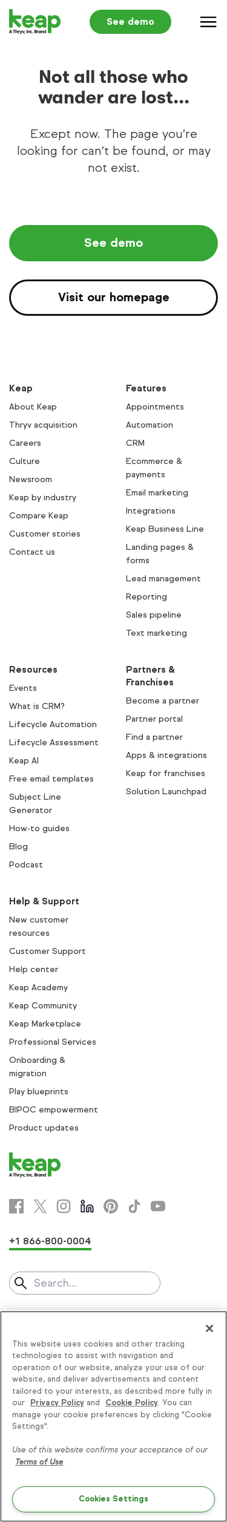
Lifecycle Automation (53, 724)
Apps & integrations (166, 755)
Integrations (151, 511)
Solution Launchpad (166, 791)
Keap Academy (38, 987)
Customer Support (47, 951)
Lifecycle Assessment (54, 742)
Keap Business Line (165, 529)
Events (23, 688)
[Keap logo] (35, 21)
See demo (130, 21)
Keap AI (24, 761)
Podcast (26, 865)
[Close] (209, 1328)
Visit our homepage (113, 297)
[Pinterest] (111, 1206)
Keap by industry (42, 497)
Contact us (32, 552)
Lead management (163, 578)
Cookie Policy (131, 1403)
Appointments (155, 407)
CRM (135, 443)
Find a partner (154, 737)
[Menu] (209, 22)
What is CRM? (37, 706)
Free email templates (51, 779)
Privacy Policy (57, 1403)
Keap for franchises (165, 773)
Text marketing (156, 633)
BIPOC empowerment (53, 1110)
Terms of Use (39, 1462)
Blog (18, 846)
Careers (25, 443)
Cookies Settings (113, 1499)
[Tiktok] (134, 1206)
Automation (149, 425)
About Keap (33, 407)
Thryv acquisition (43, 425)
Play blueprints (38, 1091)
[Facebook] (16, 1206)
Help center (33, 969)
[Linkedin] (87, 1206)
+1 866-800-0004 (50, 1241)
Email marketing (157, 493)
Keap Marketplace (45, 1024)
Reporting (146, 597)
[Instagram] (63, 1206)
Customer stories (45, 534)
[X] (40, 1206)
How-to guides (39, 828)
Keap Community (43, 1006)
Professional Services (52, 1042)
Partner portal (154, 719)
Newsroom (30, 479)
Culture (24, 461)
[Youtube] (158, 1206)
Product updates (44, 1128)
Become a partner (162, 701)
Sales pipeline (154, 615)
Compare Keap (38, 516)
